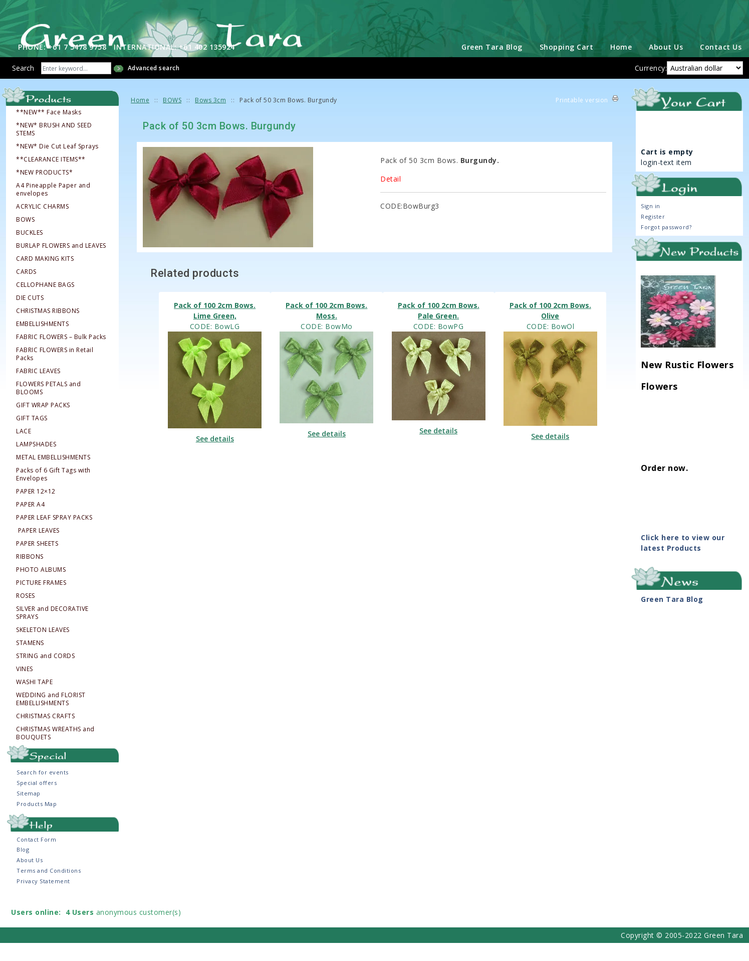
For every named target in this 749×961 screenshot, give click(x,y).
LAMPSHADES (36, 462)
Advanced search (154, 86)
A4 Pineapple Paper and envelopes (53, 207)
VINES (24, 687)
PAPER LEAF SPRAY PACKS (54, 535)
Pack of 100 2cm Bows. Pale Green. (438, 328)
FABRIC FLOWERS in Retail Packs (54, 372)
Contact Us (720, 65)
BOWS (25, 237)
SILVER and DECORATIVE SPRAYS (52, 630)
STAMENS (30, 661)
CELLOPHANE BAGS (45, 302)
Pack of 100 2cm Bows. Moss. (326, 328)
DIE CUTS (30, 315)
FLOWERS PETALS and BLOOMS (48, 406)
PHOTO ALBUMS (41, 587)
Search (23, 86)
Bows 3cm (210, 118)
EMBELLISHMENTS (42, 342)
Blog (23, 867)
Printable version (582, 118)
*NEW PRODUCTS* (44, 190)
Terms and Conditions (49, 888)
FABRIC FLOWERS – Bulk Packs (61, 355)
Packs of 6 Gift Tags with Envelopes (53, 492)
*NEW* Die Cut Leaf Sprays (57, 164)
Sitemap (29, 811)
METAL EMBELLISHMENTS (53, 475)
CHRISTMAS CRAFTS (45, 734)
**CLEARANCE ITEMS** (51, 177)
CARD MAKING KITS (45, 276)
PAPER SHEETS (37, 561)
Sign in (650, 224)
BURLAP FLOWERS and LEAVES (61, 263)
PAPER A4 (30, 522)
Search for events (43, 790)
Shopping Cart (567, 65)
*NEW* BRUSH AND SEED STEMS (54, 147)
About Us (666, 65)
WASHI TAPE (34, 700)
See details (215, 456)
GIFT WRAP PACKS (43, 423)
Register (653, 234)
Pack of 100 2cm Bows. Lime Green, (215, 328)
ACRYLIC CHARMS (42, 224)
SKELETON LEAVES (43, 648)
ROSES (25, 613)
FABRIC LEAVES (38, 389)
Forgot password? (666, 245)
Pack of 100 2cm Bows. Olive (550, 328)
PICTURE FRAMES (41, 600)
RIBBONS (30, 574)
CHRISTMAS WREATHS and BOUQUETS (55, 751)
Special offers (37, 801)
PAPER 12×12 (36, 509)
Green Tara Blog (492, 65)
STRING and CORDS (45, 674)
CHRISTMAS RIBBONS (48, 329)
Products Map (37, 822)
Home (621, 65)
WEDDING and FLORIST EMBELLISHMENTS (51, 717)
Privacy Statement (43, 899)
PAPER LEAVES (38, 548)
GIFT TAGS (32, 436)
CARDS (26, 289)
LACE (23, 449)
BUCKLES (29, 250)
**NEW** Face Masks (48, 130)
